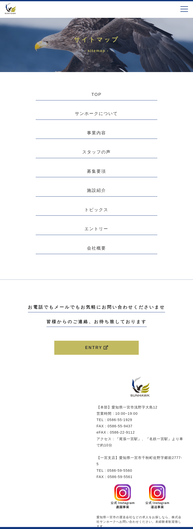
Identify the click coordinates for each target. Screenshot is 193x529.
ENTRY (97, 347)
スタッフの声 (96, 152)
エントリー (96, 228)
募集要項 (96, 171)
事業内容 (96, 133)
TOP (96, 94)
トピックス (96, 209)
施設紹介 (96, 190)
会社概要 (96, 248)
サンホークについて (96, 113)
